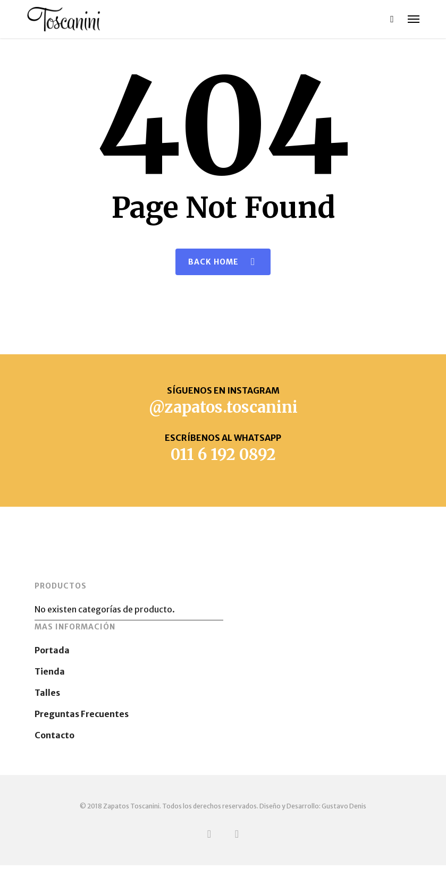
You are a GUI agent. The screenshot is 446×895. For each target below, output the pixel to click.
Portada (52, 650)
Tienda (50, 671)
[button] (413, 19)
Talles (47, 692)
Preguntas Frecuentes (82, 714)
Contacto (54, 735)
